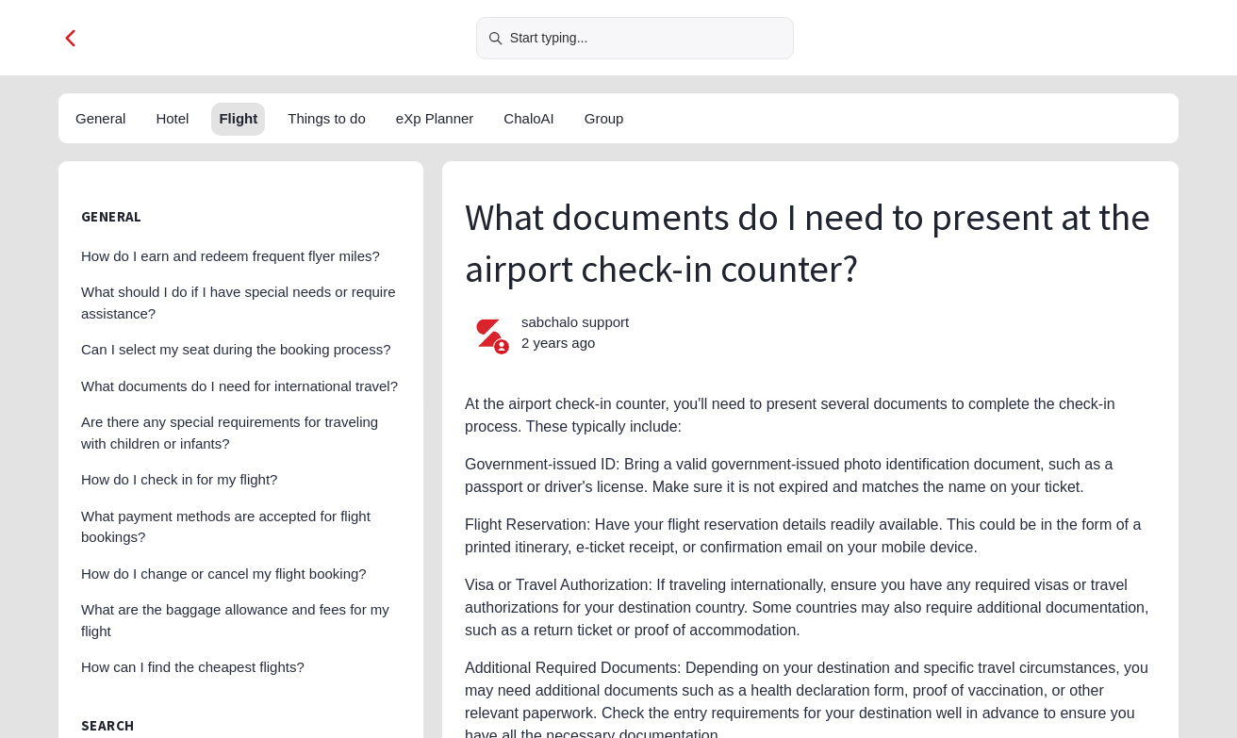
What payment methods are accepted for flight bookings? (226, 527)
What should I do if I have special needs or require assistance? (238, 302)
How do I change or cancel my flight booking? (224, 574)
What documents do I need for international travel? (239, 386)
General (100, 118)
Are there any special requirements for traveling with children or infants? (229, 432)
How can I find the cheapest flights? (193, 667)
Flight (238, 118)
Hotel (172, 118)
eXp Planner (435, 118)
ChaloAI (528, 118)
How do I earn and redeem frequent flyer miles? (230, 256)
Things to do (327, 118)
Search (107, 725)
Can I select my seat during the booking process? (236, 349)
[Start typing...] (635, 38)
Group (604, 118)
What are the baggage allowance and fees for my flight (235, 620)
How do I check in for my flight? (179, 479)
